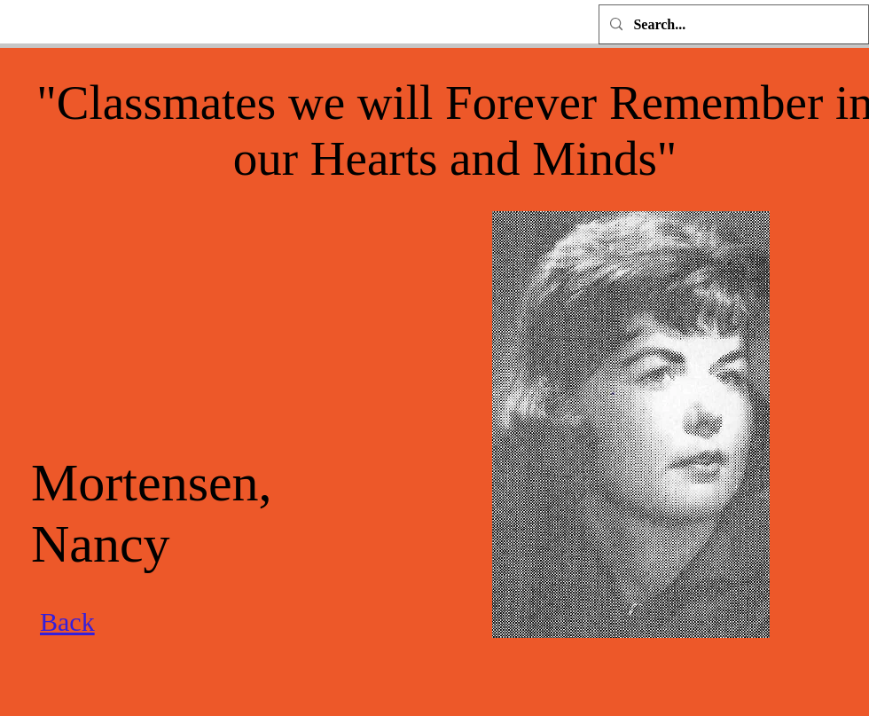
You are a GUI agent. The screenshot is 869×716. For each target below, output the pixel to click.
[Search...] (732, 24)
